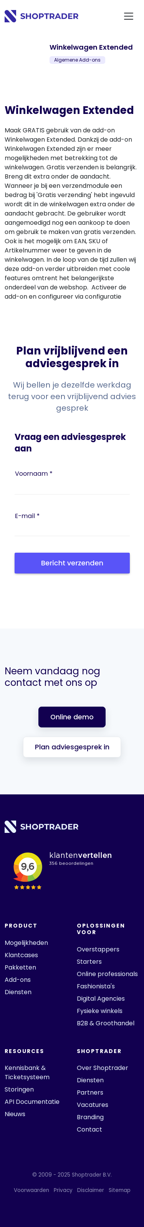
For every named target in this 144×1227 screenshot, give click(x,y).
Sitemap (120, 1190)
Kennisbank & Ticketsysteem (27, 1072)
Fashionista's (96, 986)
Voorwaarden (31, 1190)
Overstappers (98, 949)
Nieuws (15, 1114)
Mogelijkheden (26, 942)
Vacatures (92, 1104)
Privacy (63, 1190)
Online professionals (107, 974)
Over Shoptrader (102, 1067)
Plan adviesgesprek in (72, 747)
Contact (89, 1129)
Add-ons (18, 979)
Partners (90, 1092)
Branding (90, 1117)
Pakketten (20, 967)
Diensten (18, 992)
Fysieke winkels (99, 1010)
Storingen (19, 1089)
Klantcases (21, 955)
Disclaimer (90, 1190)
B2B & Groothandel (105, 1023)
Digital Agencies (101, 998)
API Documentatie (32, 1101)
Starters (89, 961)
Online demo (72, 717)
